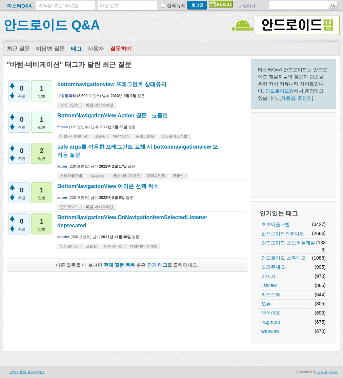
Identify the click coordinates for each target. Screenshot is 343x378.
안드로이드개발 (174, 136)
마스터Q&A (19, 5)
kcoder (63, 237)
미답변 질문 (50, 49)
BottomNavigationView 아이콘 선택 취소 (108, 186)
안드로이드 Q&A (51, 25)
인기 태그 (157, 265)
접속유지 (176, 5)
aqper (62, 166)
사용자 (96, 49)
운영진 (305, 98)
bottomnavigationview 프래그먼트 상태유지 (111, 84)
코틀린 (100, 136)
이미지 (268, 276)
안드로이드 (69, 207)
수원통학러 (66, 96)
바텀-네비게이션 (99, 105)
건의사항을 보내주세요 (26, 372)
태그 (76, 49)
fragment (270, 322)
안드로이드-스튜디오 (283, 258)
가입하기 (247, 6)
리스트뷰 (270, 294)
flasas (62, 127)
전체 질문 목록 (119, 265)
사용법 (288, 98)
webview (270, 331)
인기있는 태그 (279, 213)
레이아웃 (270, 313)
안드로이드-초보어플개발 (288, 242)
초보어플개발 (275, 224)
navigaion (120, 136)
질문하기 (121, 49)
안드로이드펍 (279, 91)
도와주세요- (274, 267)
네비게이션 (113, 246)
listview (269, 285)
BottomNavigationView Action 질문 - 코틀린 (112, 115)
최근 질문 (18, 49)
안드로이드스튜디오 (282, 233)
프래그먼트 (69, 105)
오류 (266, 303)
